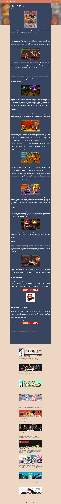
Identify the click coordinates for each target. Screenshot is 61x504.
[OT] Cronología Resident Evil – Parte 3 (25, 432)
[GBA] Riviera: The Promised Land (24, 356)
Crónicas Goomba (9, 2)
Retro (27, 331)
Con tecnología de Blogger (30, 502)
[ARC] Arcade (13, 331)
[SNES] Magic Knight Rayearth (23, 418)
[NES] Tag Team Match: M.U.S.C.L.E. (24, 448)
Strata (30, 331)
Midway (20, 117)
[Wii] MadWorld (21, 494)
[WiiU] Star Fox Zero (22, 479)
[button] (11, 8)
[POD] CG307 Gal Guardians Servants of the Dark (26, 463)
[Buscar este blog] (55, 2)
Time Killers (34, 331)
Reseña (24, 331)
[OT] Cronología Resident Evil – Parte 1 (25, 371)
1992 (17, 331)
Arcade (40, 40)
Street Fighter (47, 114)
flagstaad (20, 331)
